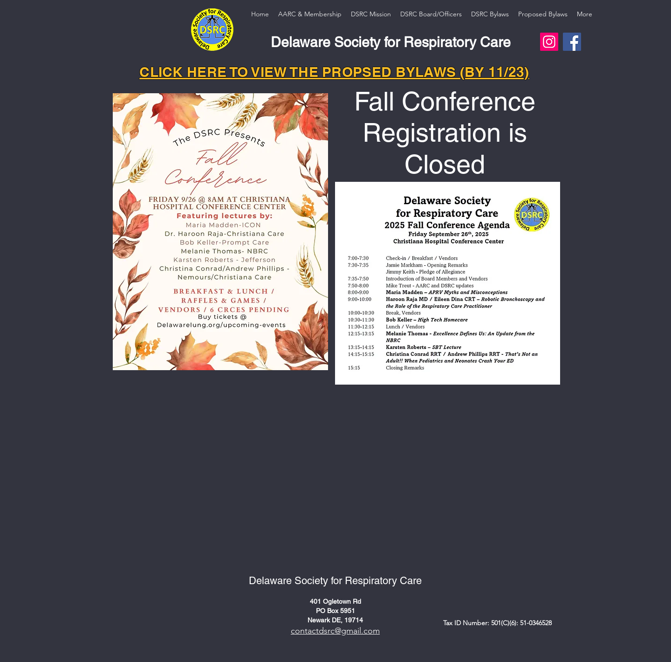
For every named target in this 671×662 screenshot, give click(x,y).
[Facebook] (572, 42)
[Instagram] (549, 42)
